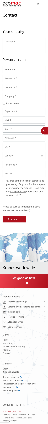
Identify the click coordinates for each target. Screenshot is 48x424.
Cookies (31, 414)
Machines (7, 343)
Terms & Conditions (23, 418)
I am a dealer (13, 103)
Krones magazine (11, 377)
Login (5, 368)
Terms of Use (8, 418)
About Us (7, 349)
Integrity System (10, 420)
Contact (6, 353)
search (37, 4)
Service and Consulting (14, 346)
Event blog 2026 (10, 390)
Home (5, 339)
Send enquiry (14, 219)
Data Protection (19, 414)
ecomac (19, 4)
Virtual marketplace (12, 380)
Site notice (7, 414)
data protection (18, 191)
